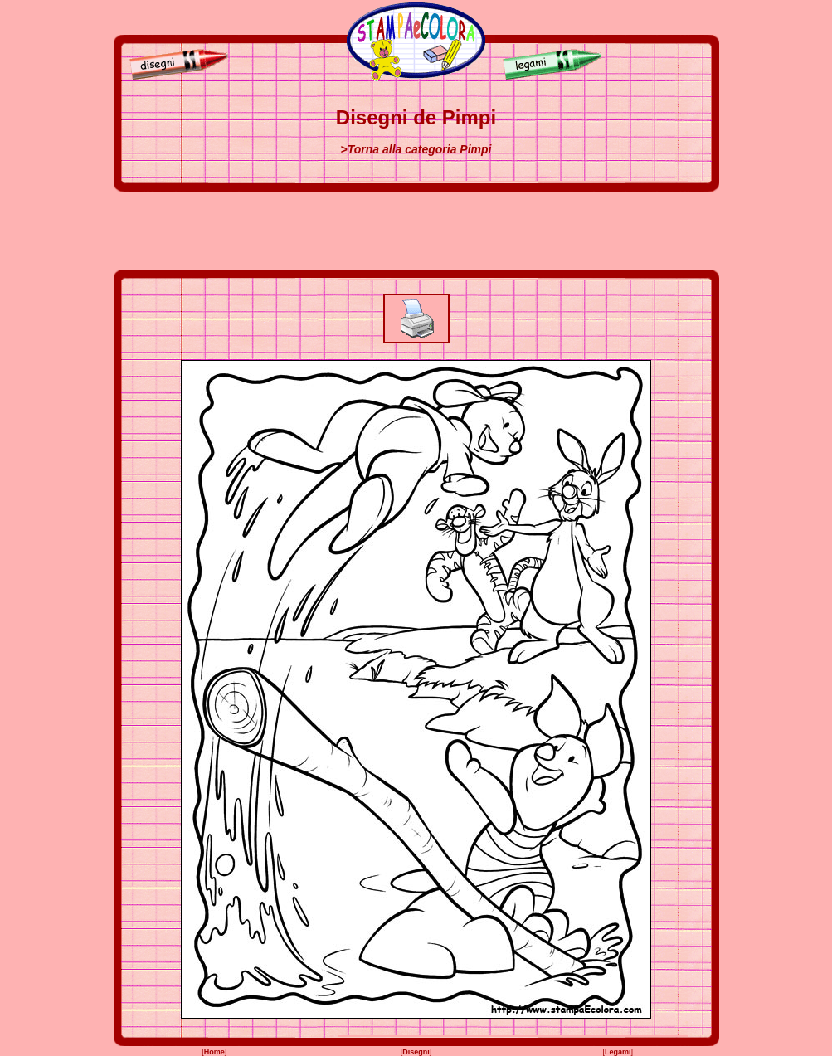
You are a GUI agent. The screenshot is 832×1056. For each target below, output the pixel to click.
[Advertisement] (416, 230)
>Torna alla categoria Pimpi (416, 149)
